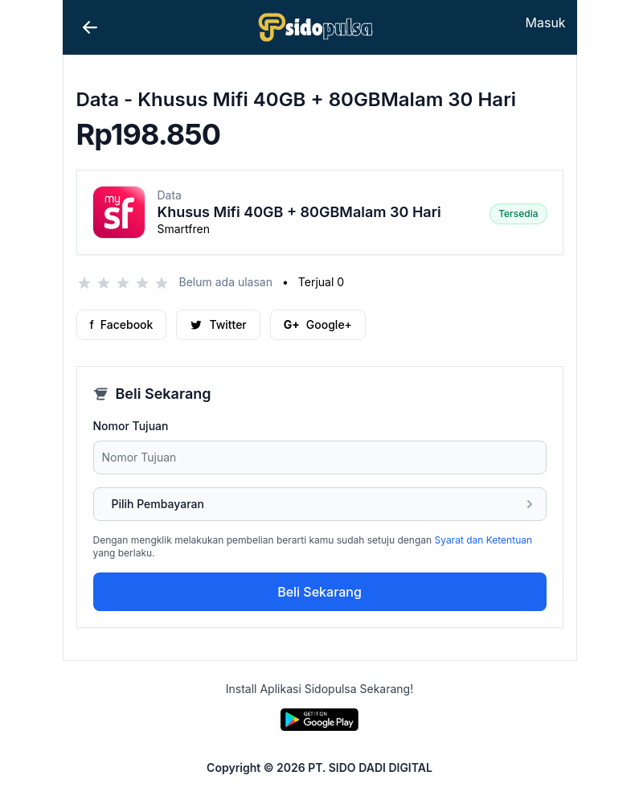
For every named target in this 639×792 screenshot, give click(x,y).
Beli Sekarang (319, 592)
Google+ (318, 325)
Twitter (218, 324)
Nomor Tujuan (131, 426)
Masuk (546, 22)
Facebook (122, 325)
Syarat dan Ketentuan (484, 540)
